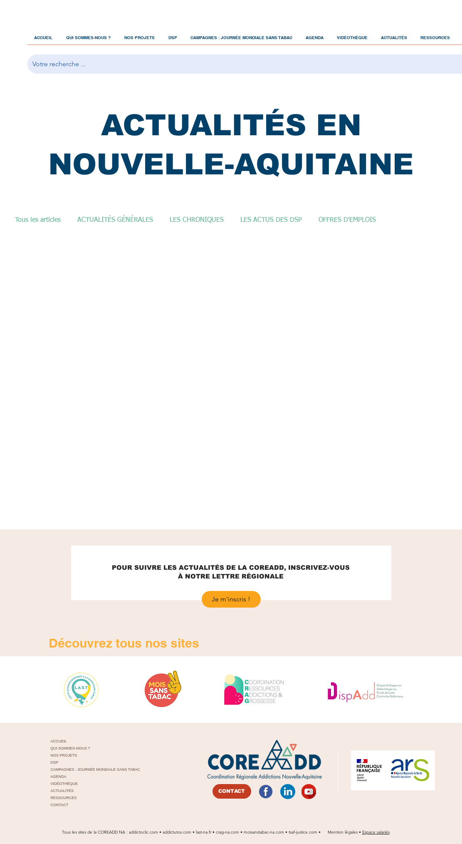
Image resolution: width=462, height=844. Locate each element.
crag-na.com (227, 832)
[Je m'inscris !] (231, 599)
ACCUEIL (59, 741)
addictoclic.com (143, 832)
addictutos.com (178, 832)
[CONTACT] (231, 791)
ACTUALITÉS (62, 791)
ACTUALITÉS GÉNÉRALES (115, 220)
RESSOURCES (64, 798)
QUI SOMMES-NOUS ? (70, 748)
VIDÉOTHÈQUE (64, 784)
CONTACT (60, 805)
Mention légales (343, 832)
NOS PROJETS (64, 755)
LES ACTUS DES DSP (271, 220)
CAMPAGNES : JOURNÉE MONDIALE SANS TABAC (88, 769)
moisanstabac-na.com (264, 832)
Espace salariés (376, 832)
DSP (55, 762)
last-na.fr (203, 832)
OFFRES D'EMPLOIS (347, 220)
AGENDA (59, 776)
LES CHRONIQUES (197, 220)
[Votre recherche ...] (246, 64)
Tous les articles (38, 220)
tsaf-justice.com (303, 832)
